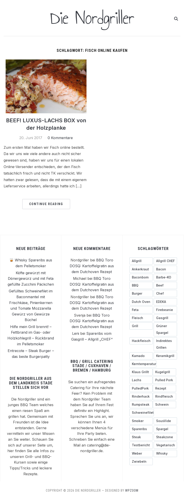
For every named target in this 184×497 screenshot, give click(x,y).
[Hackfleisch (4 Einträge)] (141, 340)
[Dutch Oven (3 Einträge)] (141, 301)
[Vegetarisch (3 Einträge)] (165, 445)
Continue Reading (46, 204)
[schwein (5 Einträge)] (164, 404)
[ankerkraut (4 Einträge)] (141, 269)
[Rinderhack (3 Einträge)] (141, 396)
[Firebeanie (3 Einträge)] (165, 309)
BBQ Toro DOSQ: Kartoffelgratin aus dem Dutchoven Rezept (92, 266)
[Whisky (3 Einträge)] (165, 453)
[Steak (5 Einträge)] (141, 436)
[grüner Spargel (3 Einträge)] (165, 329)
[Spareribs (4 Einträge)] (141, 428)
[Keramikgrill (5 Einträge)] (165, 355)
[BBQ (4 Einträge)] (141, 285)
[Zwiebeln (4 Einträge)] (141, 461)
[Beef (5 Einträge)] (165, 285)
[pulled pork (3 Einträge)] (164, 379)
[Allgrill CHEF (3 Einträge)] (165, 260)
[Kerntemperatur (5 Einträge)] (142, 363)
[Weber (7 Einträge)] (141, 453)
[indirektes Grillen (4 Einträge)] (165, 344)
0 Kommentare (60, 137)
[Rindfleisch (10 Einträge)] (164, 396)
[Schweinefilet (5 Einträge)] (141, 412)
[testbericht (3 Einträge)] (141, 445)
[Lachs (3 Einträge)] (141, 379)
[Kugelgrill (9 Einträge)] (164, 371)
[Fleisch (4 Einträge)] (141, 317)
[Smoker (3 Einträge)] (141, 420)
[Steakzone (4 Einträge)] (165, 436)
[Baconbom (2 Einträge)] (141, 277)
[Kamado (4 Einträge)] (141, 355)
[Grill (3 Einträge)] (141, 325)
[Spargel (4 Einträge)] (165, 428)
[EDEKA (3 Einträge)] (165, 301)
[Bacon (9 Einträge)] (165, 269)
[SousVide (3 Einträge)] (165, 420)
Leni (75, 333)
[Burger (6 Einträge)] (141, 293)
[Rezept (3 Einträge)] (164, 388)
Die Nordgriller (92, 18)
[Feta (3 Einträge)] (141, 309)
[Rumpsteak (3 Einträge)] (141, 404)
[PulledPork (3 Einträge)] (141, 388)
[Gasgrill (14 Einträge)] (165, 317)
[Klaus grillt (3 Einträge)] (141, 371)
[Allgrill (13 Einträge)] (141, 260)
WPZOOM (131, 490)
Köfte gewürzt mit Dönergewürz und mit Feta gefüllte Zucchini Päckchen (31, 278)
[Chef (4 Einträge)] (165, 293)
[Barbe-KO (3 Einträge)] (165, 277)
